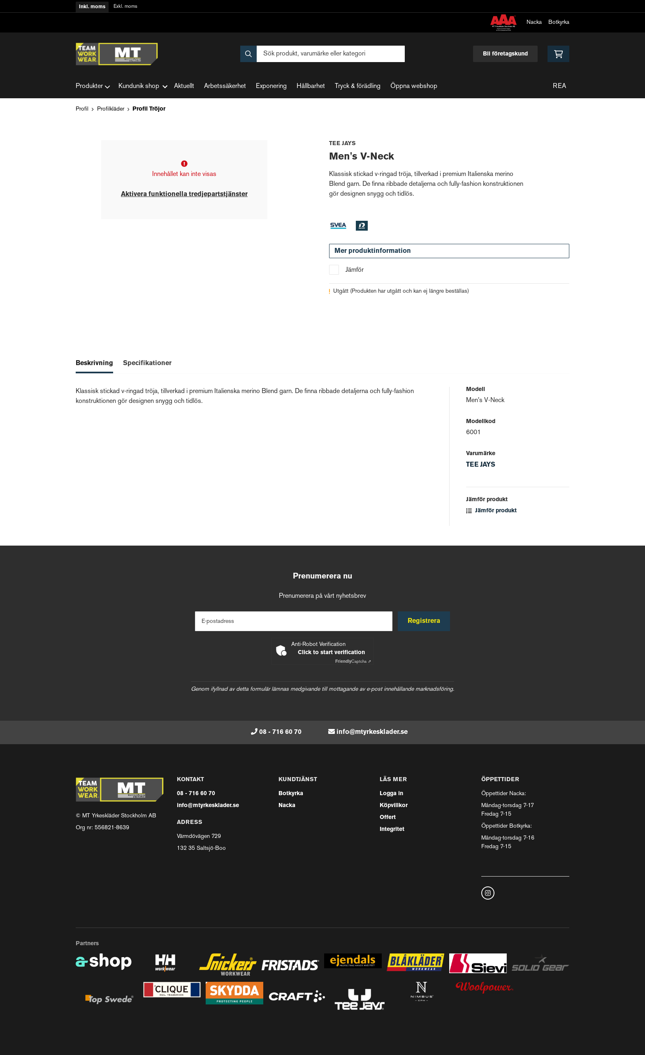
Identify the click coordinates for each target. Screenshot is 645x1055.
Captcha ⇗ (353, 662)
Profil (82, 109)
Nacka (534, 22)
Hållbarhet (311, 86)
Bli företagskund (505, 54)
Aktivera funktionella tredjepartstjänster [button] (184, 194)
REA (559, 86)
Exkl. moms (125, 7)
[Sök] (322, 54)
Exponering (271, 86)
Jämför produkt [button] (491, 511)
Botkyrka (558, 22)
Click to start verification (331, 652)
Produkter (93, 86)
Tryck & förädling (358, 86)
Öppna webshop (413, 86)
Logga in (391, 793)
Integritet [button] (392, 829)
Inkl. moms (92, 7)
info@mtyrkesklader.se (372, 732)
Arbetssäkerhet (225, 86)
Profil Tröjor (148, 109)
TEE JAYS (480, 465)
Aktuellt (184, 86)
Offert (388, 817)
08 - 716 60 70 (280, 732)
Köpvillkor (394, 805)
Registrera (424, 621)
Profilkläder (110, 109)
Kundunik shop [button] (142, 86)
